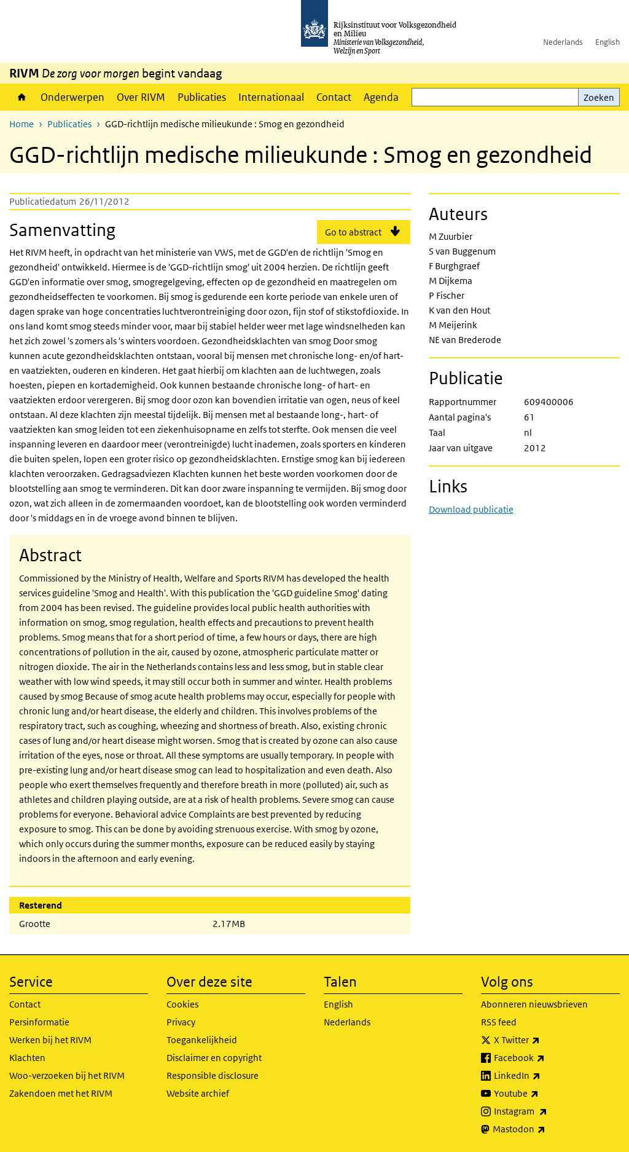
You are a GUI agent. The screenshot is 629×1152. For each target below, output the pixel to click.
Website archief (197, 1093)
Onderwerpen (72, 97)
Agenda (381, 97)
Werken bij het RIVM (50, 1040)
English (607, 42)
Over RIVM (141, 97)
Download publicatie (471, 509)
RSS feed (499, 1022)
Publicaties (202, 97)
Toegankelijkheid (201, 1040)
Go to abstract (353, 232)
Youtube (543, 1093)
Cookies (182, 1004)
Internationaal (271, 97)
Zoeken (599, 97)
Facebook (546, 1058)
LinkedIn (544, 1075)
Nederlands (563, 42)
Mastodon (546, 1129)
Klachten (27, 1057)
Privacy (180, 1022)
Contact (333, 97)
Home (21, 97)
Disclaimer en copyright (214, 1057)
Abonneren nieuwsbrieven (534, 1004)
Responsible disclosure (212, 1075)
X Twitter (544, 1040)
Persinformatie (39, 1022)
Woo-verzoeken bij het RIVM (67, 1075)
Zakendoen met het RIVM (60, 1093)
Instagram (547, 1111)
